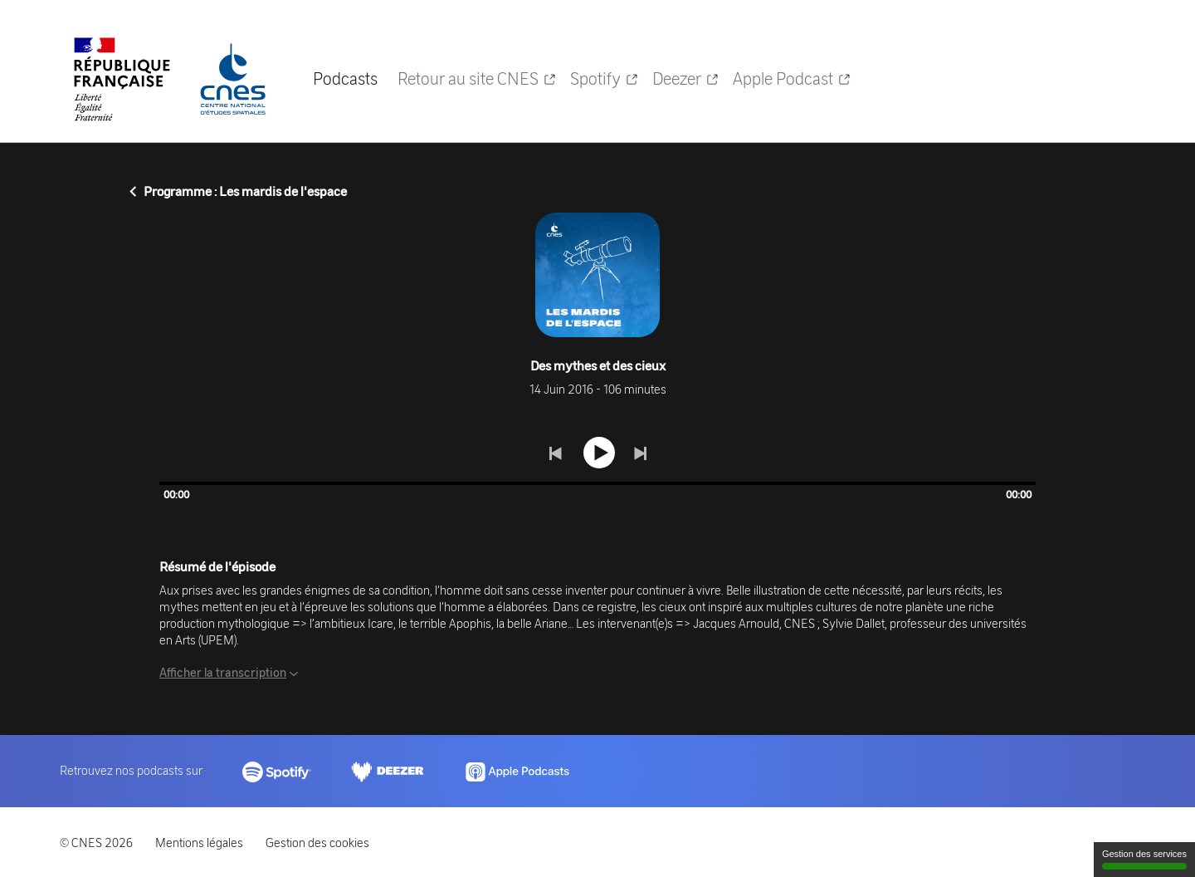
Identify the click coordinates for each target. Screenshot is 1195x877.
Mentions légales (199, 842)
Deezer (685, 78)
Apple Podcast (792, 78)
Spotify (604, 78)
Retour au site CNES (477, 78)
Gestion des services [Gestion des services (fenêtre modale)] (1144, 859)
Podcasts (345, 78)
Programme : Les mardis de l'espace (238, 191)
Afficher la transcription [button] (222, 672)
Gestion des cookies (317, 842)
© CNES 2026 (96, 842)
